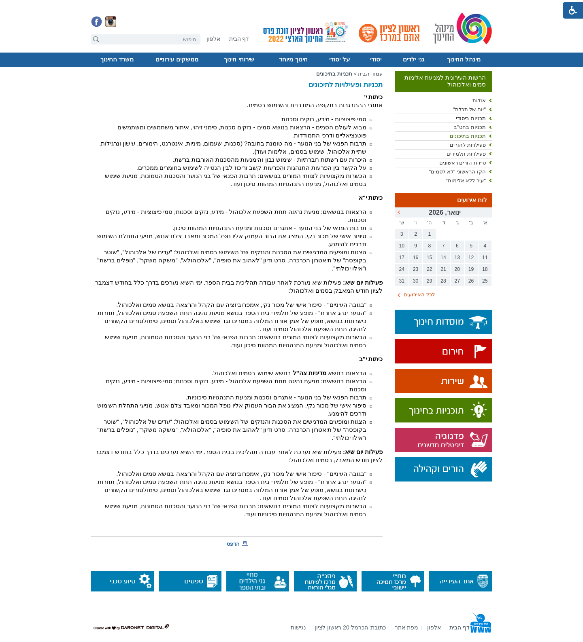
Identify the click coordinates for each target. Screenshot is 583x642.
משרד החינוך (117, 59)
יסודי (375, 59)
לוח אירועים (472, 200)
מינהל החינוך (464, 59)
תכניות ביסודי (471, 118)
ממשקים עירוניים (176, 59)
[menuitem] (213, 39)
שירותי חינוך (239, 59)
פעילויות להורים (468, 145)
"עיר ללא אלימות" (466, 180)
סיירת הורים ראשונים (462, 163)
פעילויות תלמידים (466, 154)
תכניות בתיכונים (468, 136)
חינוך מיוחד (293, 59)
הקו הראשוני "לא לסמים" (457, 172)
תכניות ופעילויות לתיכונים (346, 85)
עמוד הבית (370, 74)
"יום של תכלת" (469, 109)
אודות (479, 100)
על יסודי (339, 59)
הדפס (233, 544)
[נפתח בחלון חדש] (213, 39)
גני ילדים (413, 59)
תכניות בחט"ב (470, 127)
